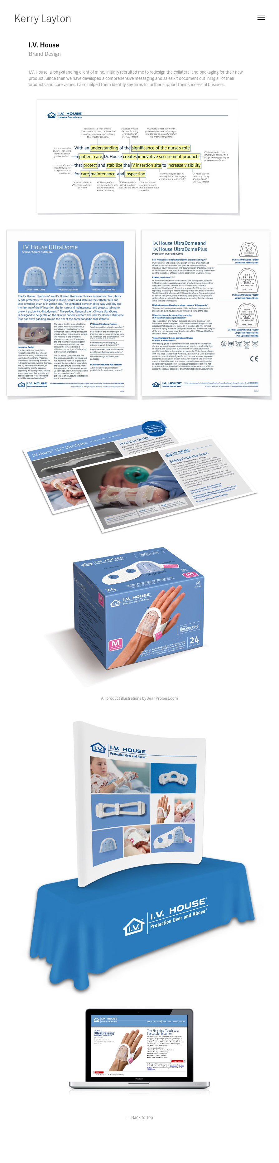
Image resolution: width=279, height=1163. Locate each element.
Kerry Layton (42, 17)
